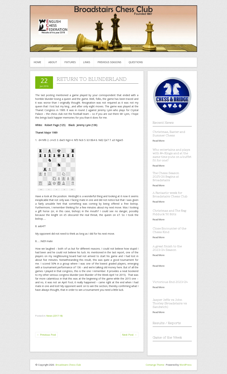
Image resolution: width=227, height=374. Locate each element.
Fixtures (70, 62)
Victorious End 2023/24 (170, 281)
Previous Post (46, 334)
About (52, 62)
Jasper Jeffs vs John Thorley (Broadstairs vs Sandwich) (170, 303)
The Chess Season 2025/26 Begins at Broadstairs (166, 176)
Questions (136, 62)
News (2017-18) (54, 315)
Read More (159, 140)
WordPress (186, 364)
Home (37, 62)
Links (86, 62)
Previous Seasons (109, 62)
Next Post (129, 334)
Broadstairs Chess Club (68, 364)
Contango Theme (155, 364)
